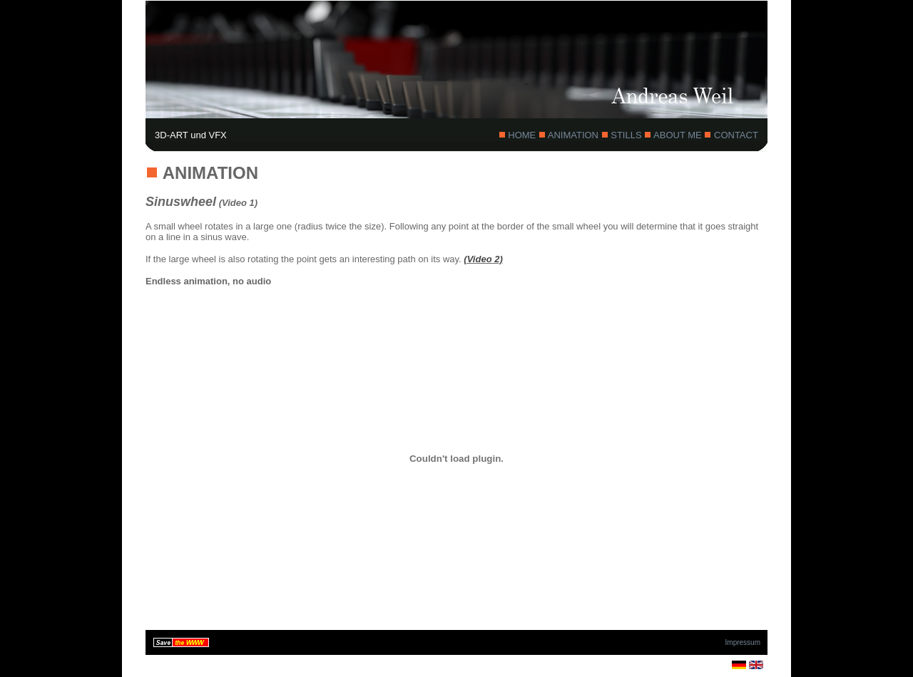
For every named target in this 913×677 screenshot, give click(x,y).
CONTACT (734, 135)
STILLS (626, 135)
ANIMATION (573, 135)
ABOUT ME (677, 135)
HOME (522, 135)
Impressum (742, 642)
